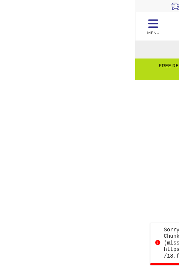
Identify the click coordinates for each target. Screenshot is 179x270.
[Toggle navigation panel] (153, 26)
